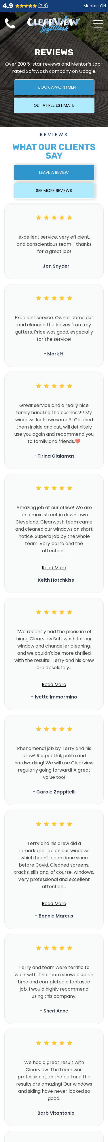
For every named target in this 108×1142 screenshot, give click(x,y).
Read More (54, 567)
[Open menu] (98, 23)
